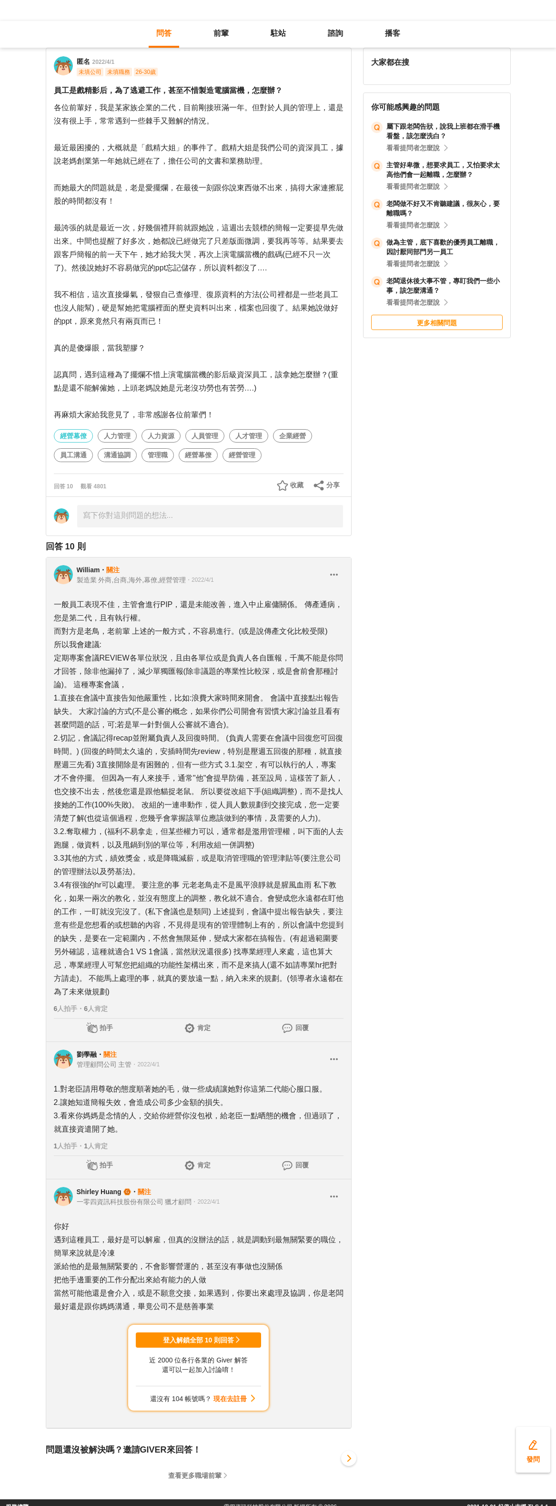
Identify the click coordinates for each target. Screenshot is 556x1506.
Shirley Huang (99, 1192)
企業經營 (292, 436)
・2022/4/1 (200, 580)
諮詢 (335, 33)
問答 (164, 33)
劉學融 (87, 1054)
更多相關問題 (437, 323)
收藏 (296, 485)
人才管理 (248, 436)
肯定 (204, 1028)
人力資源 (161, 436)
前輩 (221, 33)
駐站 (278, 33)
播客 (392, 33)
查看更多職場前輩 (195, 1475)
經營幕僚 (73, 436)
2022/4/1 (103, 62)
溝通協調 (117, 455)
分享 (333, 485)
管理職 (158, 455)
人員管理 (205, 436)
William (88, 570)
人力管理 (117, 436)
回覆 (302, 1028)
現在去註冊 (230, 1399)
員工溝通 (73, 455)
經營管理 (242, 455)
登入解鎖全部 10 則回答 (198, 1340)
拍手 (106, 1028)
